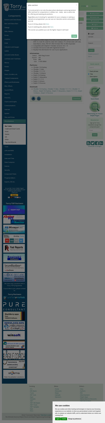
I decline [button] (64, 419)
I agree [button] (58, 419)
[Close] (76, 5)
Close (74, 36)
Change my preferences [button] (74, 419)
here (47, 24)
